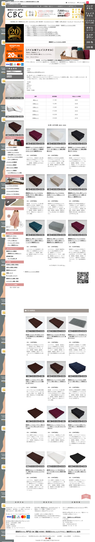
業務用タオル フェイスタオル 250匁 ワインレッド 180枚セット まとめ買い (77, 240)
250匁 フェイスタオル (13, 152)
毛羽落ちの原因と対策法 (12, 264)
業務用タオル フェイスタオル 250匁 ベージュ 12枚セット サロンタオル (56, 195)
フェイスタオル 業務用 (12, 150)
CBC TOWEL (47, 540)
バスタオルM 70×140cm (12, 191)
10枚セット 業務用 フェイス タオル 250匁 (37, 29)
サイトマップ (77, 21)
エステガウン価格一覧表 (12, 281)
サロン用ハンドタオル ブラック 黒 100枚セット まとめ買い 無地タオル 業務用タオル (77, 471)
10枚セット (35, 103)
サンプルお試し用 (12, 258)
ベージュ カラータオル (13, 243)
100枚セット (35, 114)
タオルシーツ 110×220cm (12, 194)
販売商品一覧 (14, 21)
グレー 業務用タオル (13, 245)
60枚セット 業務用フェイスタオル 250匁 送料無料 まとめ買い (42, 32)
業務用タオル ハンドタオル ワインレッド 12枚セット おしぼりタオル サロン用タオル (56, 426)
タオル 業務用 (67, 536)
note (18, 287)
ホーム (27, 25)
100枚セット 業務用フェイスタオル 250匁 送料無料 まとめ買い (43, 34)
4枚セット (35, 100)
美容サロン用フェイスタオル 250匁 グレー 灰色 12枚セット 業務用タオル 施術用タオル (56, 240)
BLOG (83, 21)
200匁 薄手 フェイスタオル (15, 155)
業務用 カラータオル (11, 236)
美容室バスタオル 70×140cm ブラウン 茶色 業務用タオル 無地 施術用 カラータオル (35, 336)
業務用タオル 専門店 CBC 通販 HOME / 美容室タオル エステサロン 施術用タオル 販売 (48, 532)
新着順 (64, 125)
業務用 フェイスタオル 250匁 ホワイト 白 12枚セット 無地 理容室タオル (56, 149)
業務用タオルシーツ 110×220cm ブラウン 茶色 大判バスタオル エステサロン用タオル (35, 471)
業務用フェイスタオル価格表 (32, 271)
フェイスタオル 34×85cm (12, 188)
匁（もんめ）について (11, 276)
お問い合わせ (63, 21)
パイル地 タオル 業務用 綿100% (38, 25)
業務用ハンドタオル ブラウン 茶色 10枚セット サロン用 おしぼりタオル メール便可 (35, 426)
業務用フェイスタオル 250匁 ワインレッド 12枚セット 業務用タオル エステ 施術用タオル (35, 149)
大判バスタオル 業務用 (12, 167)
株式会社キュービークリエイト (76, 507)
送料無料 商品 (9, 256)
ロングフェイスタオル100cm (15, 157)
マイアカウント (71, 2)
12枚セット (35, 107)
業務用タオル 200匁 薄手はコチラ (36, 72)
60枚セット (35, 111)
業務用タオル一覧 (23, 21)
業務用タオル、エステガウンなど (49, 507)
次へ (64, 265)
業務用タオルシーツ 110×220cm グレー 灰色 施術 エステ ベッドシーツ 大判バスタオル (77, 336)
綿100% (41, 21)
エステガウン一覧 (33, 21)
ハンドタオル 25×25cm (12, 186)
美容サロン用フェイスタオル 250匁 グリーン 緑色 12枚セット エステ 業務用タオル (34, 240)
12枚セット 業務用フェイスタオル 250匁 (37, 30)
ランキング (70, 21)
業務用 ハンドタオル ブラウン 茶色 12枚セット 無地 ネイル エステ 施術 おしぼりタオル (35, 381)
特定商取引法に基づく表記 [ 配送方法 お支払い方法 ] (42, 536)
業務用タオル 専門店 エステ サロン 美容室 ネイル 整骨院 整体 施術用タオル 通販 (22, 1)
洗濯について (9, 273)
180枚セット (35, 118)
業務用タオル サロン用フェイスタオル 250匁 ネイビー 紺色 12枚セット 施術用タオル (77, 195)
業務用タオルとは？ (11, 270)
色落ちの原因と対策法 (11, 267)
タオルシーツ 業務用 (11, 170)
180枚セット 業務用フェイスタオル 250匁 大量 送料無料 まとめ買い (44, 35)
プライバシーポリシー (21, 536)
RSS (11, 287)
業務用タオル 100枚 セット (15, 253)
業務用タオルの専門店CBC (74, 517)
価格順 (60, 125)
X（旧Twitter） (77, 536)
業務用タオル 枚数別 (11, 251)
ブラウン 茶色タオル (13, 238)
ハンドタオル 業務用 (11, 147)
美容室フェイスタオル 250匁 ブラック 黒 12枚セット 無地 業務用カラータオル (77, 149)
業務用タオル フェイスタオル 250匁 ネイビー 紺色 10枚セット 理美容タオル (77, 381)
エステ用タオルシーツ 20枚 (15, 173)
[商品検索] (15, 74)
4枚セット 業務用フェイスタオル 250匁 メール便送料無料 (41, 27)
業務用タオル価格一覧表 (12, 278)
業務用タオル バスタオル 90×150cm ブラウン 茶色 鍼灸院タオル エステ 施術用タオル (56, 336)
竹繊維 (57, 21)
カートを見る (82, 2)
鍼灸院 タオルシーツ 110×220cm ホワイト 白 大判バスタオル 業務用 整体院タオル (56, 471)
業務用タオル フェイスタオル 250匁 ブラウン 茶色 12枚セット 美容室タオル (34, 195)
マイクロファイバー (49, 21)
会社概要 (59, 536)
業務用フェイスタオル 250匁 (13, 4)
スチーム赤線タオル (13, 159)
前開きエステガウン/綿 (12, 230)
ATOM (14, 287)
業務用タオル (62, 60)
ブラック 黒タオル (12, 240)
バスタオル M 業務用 (11, 162)
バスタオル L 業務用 (11, 165)
